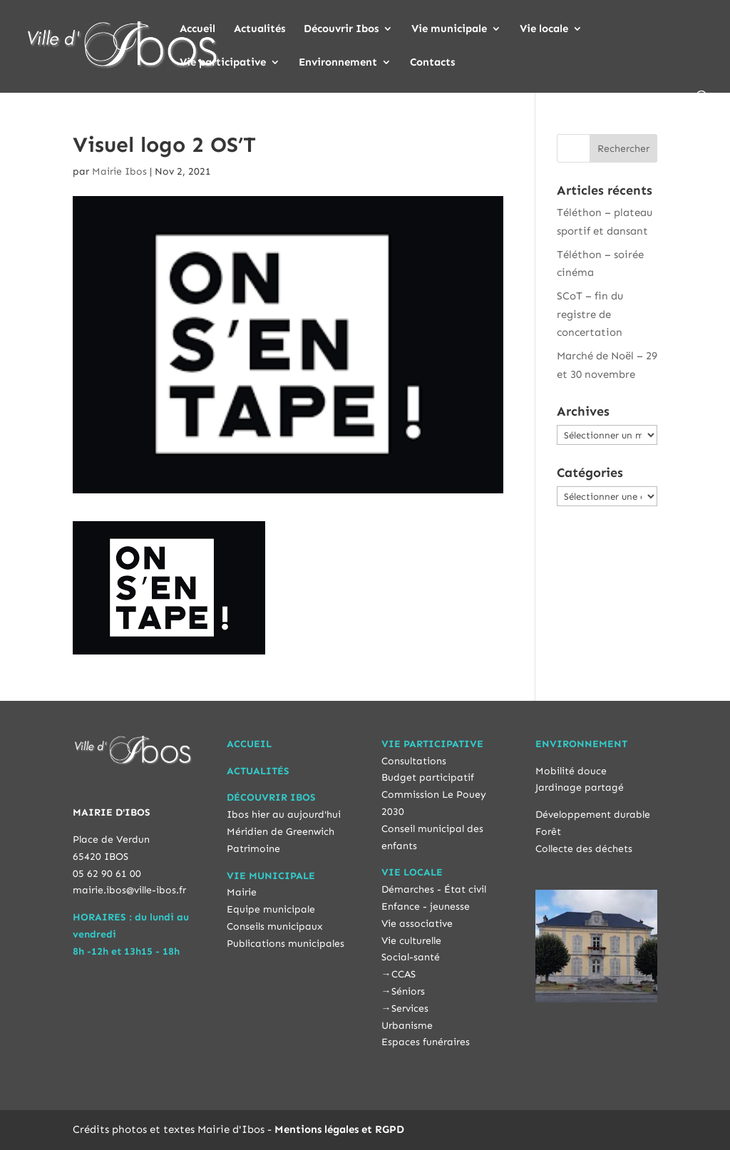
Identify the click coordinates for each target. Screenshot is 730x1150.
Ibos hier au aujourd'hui (284, 814)
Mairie (242, 892)
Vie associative (417, 924)
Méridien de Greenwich (280, 832)
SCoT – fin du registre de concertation (590, 314)
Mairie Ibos (119, 171)
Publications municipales (285, 944)
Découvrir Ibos (341, 29)
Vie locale (544, 29)
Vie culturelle (411, 941)
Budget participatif (427, 777)
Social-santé (410, 957)
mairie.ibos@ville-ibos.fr (129, 890)
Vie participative (223, 62)
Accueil (197, 29)
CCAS (403, 974)
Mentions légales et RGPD (339, 1129)
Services (409, 1008)
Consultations (413, 761)
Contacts (432, 62)
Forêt (548, 832)
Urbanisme (407, 1026)
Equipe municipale (271, 909)
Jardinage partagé (579, 787)
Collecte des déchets (583, 849)
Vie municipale (449, 29)
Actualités (259, 29)
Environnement (338, 62)
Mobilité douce (571, 771)
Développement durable (592, 814)
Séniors (408, 991)
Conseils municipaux (275, 926)
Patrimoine (253, 849)
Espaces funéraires (425, 1042)
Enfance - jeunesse (425, 906)
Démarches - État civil (433, 889)
